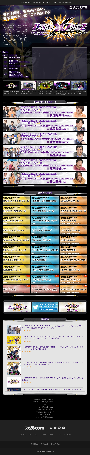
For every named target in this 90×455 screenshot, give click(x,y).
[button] (45, 307)
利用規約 (44, 435)
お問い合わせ (23, 435)
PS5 (26, 2)
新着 (22, 2)
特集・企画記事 (66, 2)
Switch (29, 2)
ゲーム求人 (49, 2)
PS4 (34, 2)
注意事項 (51, 435)
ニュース (55, 2)
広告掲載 (69, 435)
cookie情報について (60, 435)
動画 (59, 2)
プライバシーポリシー (34, 435)
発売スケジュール (40, 2)
